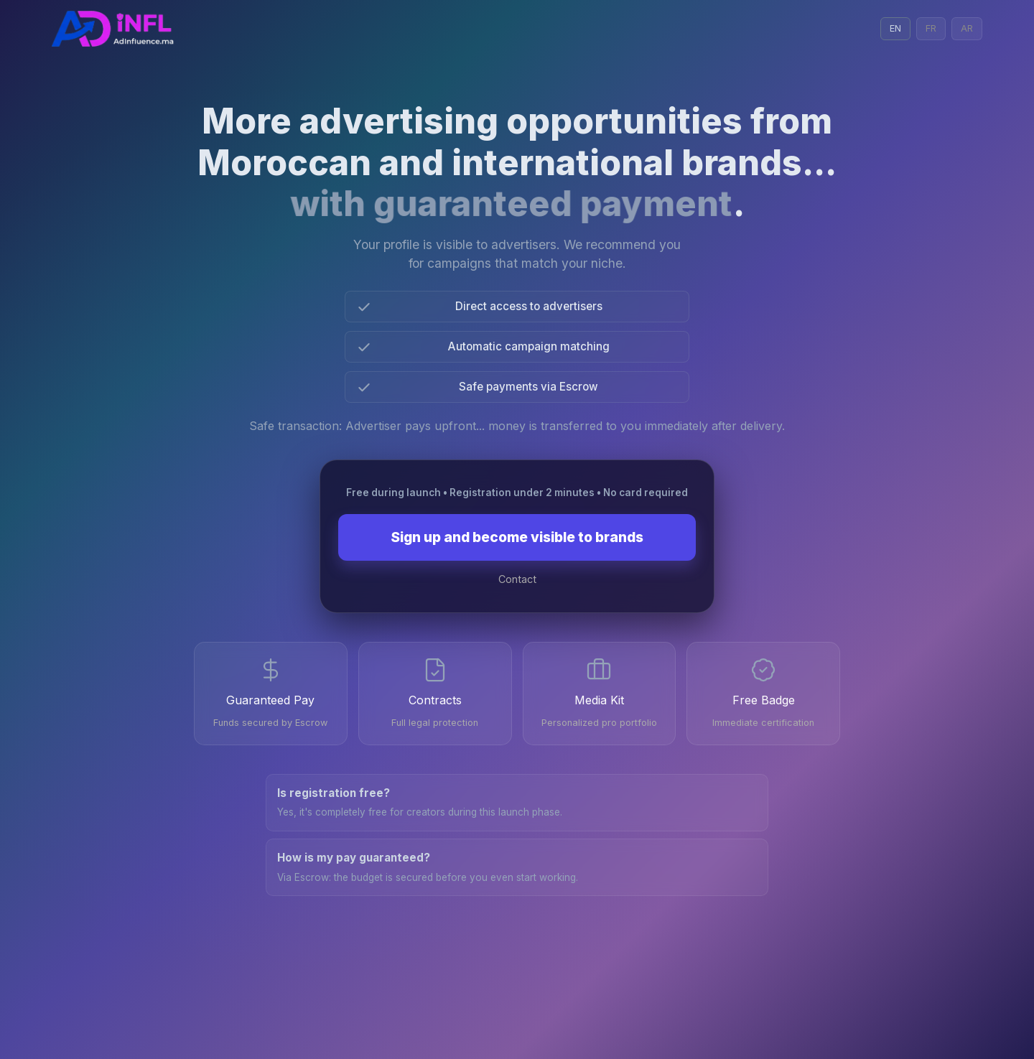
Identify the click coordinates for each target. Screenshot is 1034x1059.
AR (967, 28)
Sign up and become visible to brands (517, 537)
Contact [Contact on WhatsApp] (517, 579)
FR (931, 28)
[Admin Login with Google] (113, 29)
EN (895, 28)
